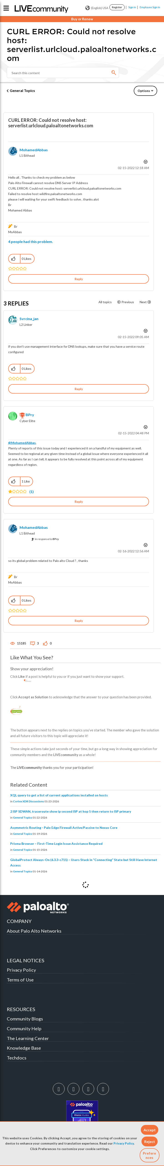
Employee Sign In (150, 7)
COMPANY (19, 921)
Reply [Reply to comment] (79, 389)
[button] (149, 1130)
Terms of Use (20, 979)
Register (117, 7)
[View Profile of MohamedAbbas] (34, 150)
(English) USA (96, 8)
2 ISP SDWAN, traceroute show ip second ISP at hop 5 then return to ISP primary (70, 811)
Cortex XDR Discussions (28, 801)
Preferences (149, 1155)
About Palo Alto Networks (34, 931)
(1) (31, 491)
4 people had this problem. (30, 241)
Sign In (132, 7)
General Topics (22, 90)
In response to (47, 539)
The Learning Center (28, 1038)
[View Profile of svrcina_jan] (29, 319)
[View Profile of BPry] (30, 415)
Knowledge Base (24, 1048)
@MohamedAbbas (22, 443)
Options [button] (144, 91)
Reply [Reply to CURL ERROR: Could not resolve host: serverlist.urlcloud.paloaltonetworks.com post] (79, 279)
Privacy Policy (124, 1143)
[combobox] (63, 72)
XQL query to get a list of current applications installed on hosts (59, 795)
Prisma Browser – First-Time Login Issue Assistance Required (56, 843)
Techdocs (16, 1057)
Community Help (24, 1028)
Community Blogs (25, 1018)
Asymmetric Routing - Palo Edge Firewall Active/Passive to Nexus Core (63, 828)
